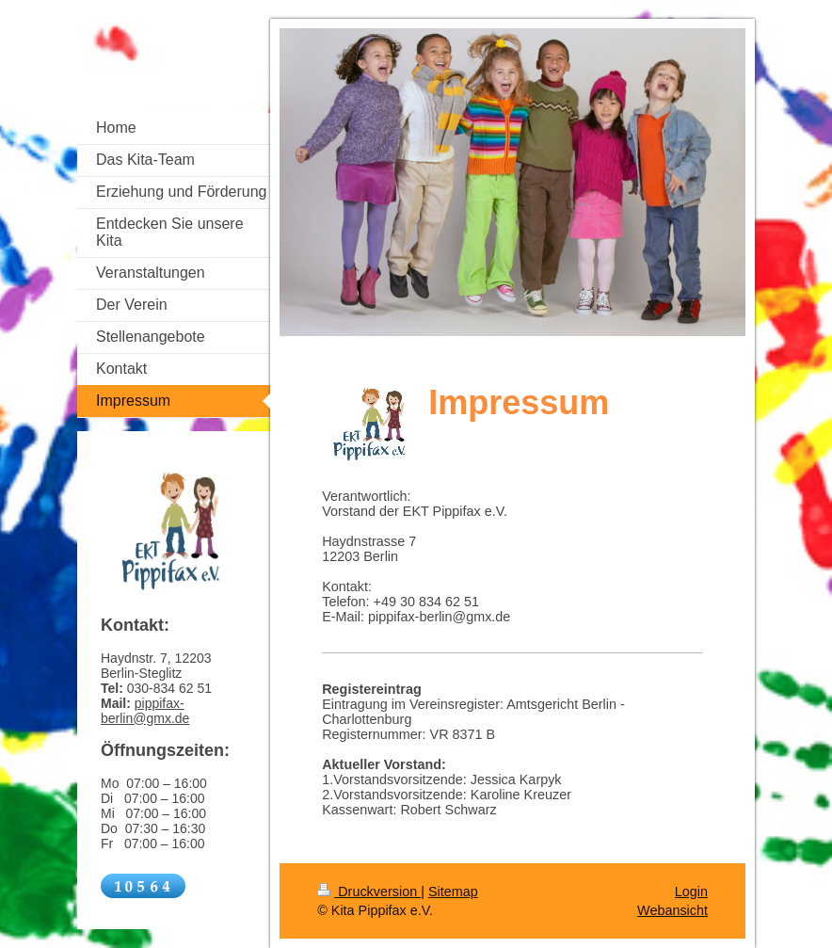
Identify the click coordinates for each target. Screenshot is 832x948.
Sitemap (453, 891)
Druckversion (369, 891)
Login (691, 891)
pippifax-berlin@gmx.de (145, 711)
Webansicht (672, 910)
